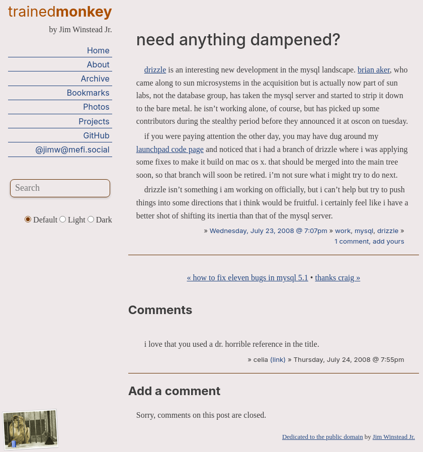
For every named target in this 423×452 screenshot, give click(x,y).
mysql (364, 231)
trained (60, 11)
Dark (100, 219)
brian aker (374, 69)
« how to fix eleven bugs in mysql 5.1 (247, 277)
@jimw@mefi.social (72, 149)
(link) (278, 359)
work (343, 231)
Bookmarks (88, 93)
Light (73, 219)
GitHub (96, 135)
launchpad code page (170, 149)
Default (42, 219)
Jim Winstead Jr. (394, 436)
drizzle (155, 69)
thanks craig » (337, 277)
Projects (93, 121)
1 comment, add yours (369, 241)
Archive (94, 78)
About (98, 64)
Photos (96, 107)
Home (98, 50)
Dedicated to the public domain (322, 436)
